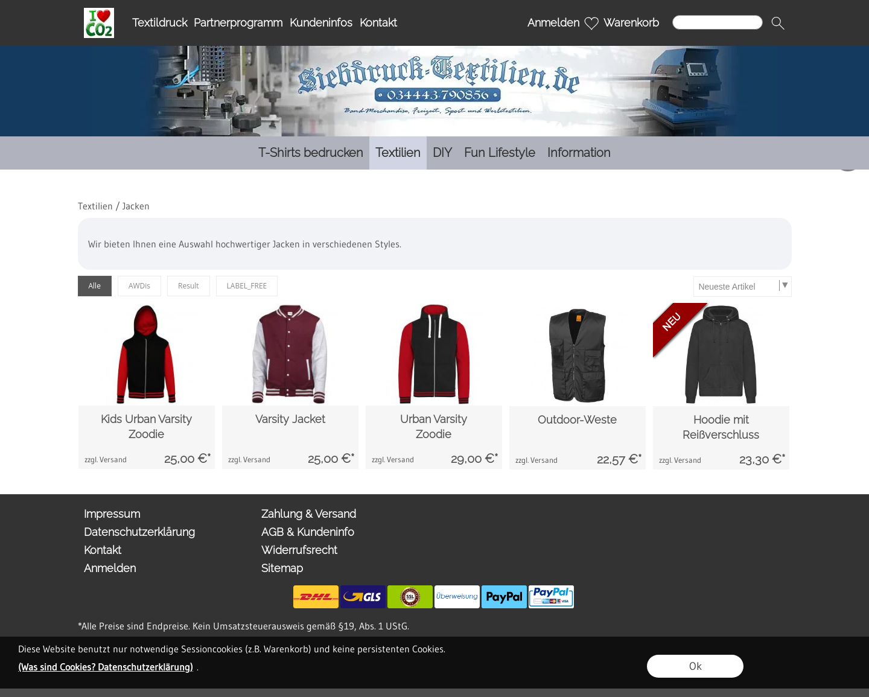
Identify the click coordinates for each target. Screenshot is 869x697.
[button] (778, 23)
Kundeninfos (321, 22)
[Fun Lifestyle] (499, 153)
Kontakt (378, 22)
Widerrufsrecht (299, 550)
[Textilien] (398, 153)
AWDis (139, 286)
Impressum (112, 514)
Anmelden (553, 22)
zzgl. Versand (105, 459)
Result (188, 286)
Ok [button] (695, 666)
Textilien (95, 206)
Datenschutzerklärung (139, 532)
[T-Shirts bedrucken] (310, 153)
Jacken (136, 206)
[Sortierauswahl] (742, 287)
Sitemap (282, 568)
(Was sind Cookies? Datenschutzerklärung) (105, 667)
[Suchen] (717, 22)
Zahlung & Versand (308, 514)
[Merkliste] (591, 23)
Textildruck (159, 22)
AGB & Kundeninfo (307, 532)
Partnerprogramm (238, 22)
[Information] (579, 153)
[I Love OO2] (99, 13)
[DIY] (442, 153)
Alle (95, 286)
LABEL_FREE (247, 286)
